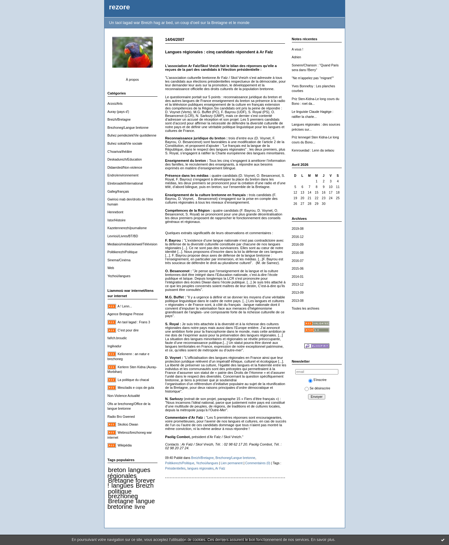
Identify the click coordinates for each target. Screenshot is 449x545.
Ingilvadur (115, 346)
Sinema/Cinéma (119, 260)
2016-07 (298, 261)
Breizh (144, 485)
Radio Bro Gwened (121, 416)
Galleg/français (118, 191)
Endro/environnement (123, 175)
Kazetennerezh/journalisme (127, 228)
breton (117, 469)
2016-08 (298, 252)
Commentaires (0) (257, 463)
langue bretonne (131, 504)
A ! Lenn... (125, 306)
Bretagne (121, 501)
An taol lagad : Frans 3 (134, 322)
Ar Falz (220, 468)
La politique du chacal (133, 380)
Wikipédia (125, 445)
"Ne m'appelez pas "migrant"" (313, 78)
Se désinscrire (317, 388)
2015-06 (298, 268)
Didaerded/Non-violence (125, 167)
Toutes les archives (305, 308)
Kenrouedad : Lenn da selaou (313, 150)
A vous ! (297, 49)
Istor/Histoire (117, 220)
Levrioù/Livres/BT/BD (123, 236)
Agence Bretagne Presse (126, 314)
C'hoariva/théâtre (120, 151)
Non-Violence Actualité (124, 396)
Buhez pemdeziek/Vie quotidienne (132, 135)
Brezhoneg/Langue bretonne (128, 127)
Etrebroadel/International (125, 183)
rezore (119, 7)
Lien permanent (232, 463)
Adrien (296, 57)
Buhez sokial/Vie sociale (125, 143)
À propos (132, 79)
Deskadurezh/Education (125, 159)
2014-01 (298, 276)
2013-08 (298, 300)
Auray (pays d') (118, 111)
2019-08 (298, 228)
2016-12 (298, 237)
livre (140, 507)
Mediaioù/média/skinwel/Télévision (132, 244)
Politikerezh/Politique (123, 252)
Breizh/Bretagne (119, 119)
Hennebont (115, 212)
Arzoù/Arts (115, 103)
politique (120, 491)
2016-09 (298, 244)
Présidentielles (175, 468)
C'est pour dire (128, 330)
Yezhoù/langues (119, 276)
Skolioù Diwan (128, 424)
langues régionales (129, 472)
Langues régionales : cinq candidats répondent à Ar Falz (219, 52)
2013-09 (298, 292)
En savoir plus (322, 540)
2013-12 (298, 284)
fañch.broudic (117, 338)
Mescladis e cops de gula (136, 387)
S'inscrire (317, 380)
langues (122, 485)
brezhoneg (123, 496)
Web (111, 268)
